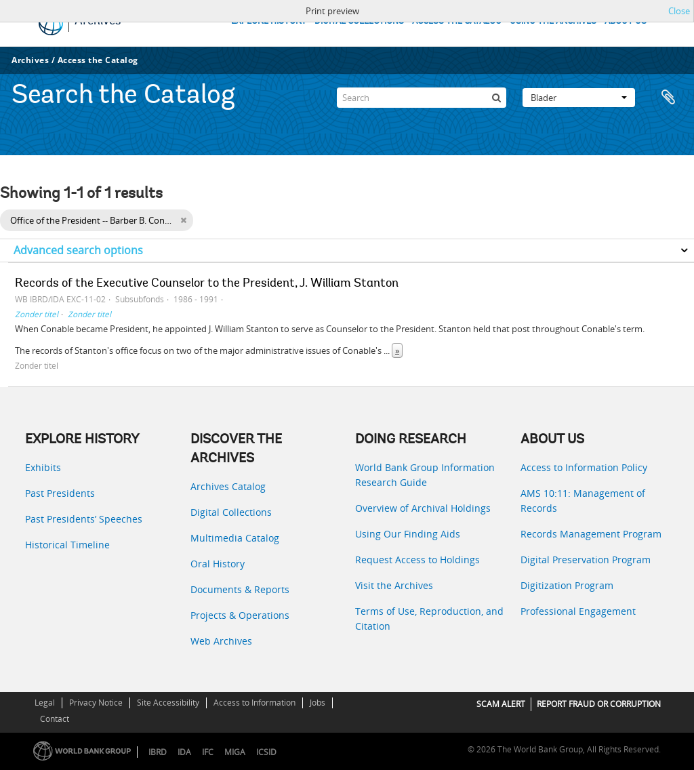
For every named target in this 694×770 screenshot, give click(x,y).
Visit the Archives (394, 585)
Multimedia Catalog (234, 537)
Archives (30, 60)
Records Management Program (590, 533)
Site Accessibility (168, 702)
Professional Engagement (578, 611)
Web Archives (221, 640)
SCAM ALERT (500, 704)
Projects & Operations (239, 615)
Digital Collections (231, 512)
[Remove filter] (183, 220)
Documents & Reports (239, 589)
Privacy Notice (96, 702)
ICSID (266, 752)
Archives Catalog (228, 486)
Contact (54, 719)
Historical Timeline (67, 544)
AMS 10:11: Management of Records (582, 500)
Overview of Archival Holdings (423, 508)
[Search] (421, 97)
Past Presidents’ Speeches (83, 518)
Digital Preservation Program (585, 559)
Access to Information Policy (583, 467)
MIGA (234, 752)
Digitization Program (566, 585)
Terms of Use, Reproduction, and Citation (429, 618)
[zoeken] (496, 97)
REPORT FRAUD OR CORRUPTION (599, 704)
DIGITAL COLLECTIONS (359, 21)
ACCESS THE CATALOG (457, 21)
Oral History (217, 563)
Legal (45, 702)
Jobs (317, 702)
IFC (207, 752)
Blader (579, 98)
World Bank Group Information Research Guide (425, 475)
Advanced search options (78, 250)
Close (679, 11)
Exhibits (43, 467)
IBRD (157, 752)
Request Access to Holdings (417, 559)
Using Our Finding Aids (407, 533)
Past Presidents (60, 493)
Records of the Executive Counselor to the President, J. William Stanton (207, 284)
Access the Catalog (98, 60)
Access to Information (254, 702)
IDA (184, 752)
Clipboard (668, 98)
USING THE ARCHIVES (553, 21)
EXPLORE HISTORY (268, 21)
